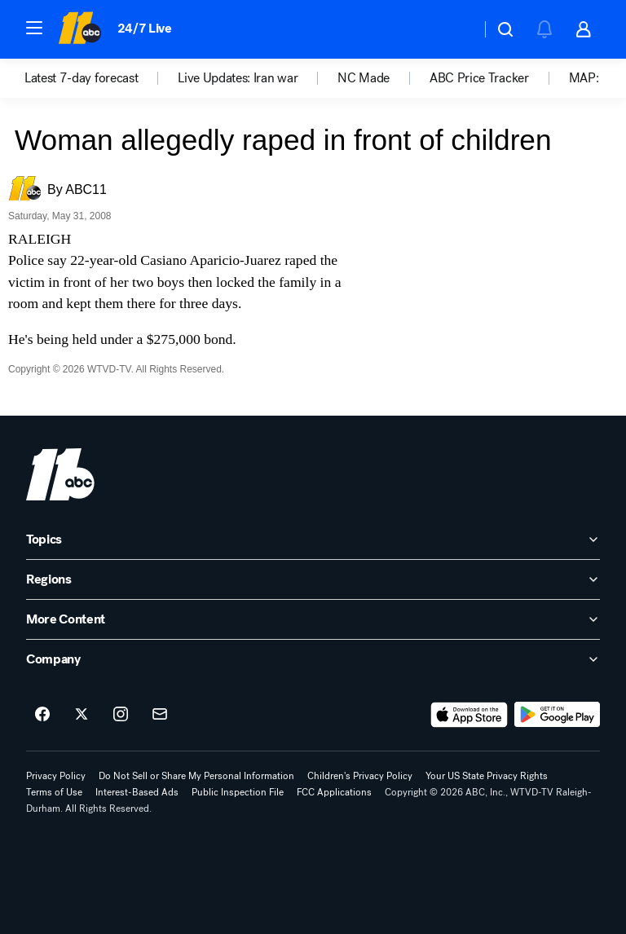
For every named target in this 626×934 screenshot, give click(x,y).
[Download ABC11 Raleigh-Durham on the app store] (469, 715)
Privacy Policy (56, 776)
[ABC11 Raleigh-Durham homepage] (79, 29)
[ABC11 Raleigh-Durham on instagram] (120, 714)
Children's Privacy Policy (359, 776)
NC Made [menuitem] (363, 78)
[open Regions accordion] (313, 579)
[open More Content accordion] (313, 619)
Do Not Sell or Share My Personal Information (196, 776)
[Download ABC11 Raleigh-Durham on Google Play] (557, 715)
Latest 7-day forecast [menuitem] (81, 78)
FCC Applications (334, 792)
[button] (34, 27)
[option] (101, 78)
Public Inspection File (238, 792)
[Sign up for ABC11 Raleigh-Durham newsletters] (159, 714)
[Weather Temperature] (455, 29)
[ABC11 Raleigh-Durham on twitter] (81, 714)
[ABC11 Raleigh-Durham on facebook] (42, 714)
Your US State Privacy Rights (486, 776)
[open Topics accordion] (313, 539)
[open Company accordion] (313, 659)
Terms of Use (54, 792)
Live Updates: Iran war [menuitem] (238, 78)
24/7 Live (144, 28)
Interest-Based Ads (137, 792)
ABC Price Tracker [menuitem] (479, 78)
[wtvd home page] (60, 474)
